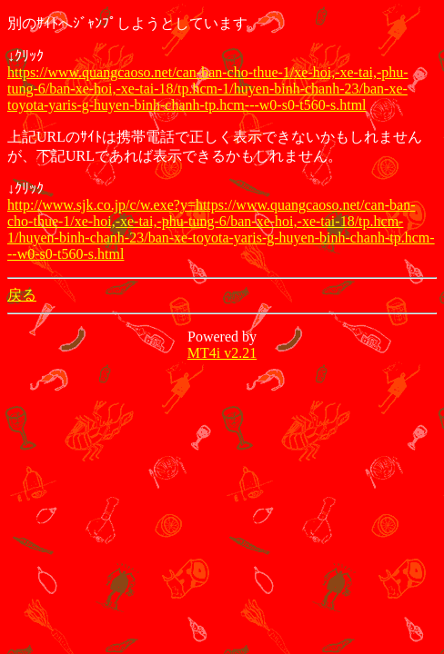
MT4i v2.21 (222, 353)
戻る (21, 294)
